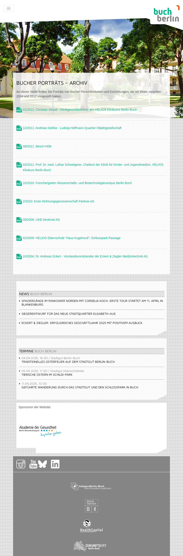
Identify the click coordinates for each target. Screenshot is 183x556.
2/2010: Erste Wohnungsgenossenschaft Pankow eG (58, 201)
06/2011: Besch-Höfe (37, 146)
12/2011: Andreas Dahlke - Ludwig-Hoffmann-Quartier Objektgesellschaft (72, 128)
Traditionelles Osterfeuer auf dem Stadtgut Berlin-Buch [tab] (67, 359)
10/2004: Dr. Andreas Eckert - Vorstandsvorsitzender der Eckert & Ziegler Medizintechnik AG (85, 256)
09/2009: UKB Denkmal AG (41, 219)
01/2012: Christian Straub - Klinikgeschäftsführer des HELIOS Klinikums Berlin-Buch (80, 109)
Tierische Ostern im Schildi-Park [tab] (51, 372)
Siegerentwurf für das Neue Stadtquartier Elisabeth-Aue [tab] (67, 313)
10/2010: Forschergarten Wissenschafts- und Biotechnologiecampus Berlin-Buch (77, 183)
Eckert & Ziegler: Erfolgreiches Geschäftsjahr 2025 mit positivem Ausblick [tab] (80, 323)
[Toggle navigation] (8, 8)
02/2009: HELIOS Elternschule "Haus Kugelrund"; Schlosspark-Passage (71, 238)
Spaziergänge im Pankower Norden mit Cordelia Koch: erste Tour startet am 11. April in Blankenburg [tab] (91, 302)
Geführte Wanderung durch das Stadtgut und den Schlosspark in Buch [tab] (78, 385)
